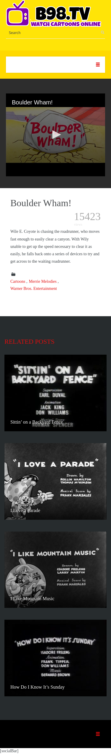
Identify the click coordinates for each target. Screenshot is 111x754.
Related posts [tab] (29, 341)
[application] (55, 134)
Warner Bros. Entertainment (33, 288)
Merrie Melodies (43, 281)
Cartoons (17, 281)
